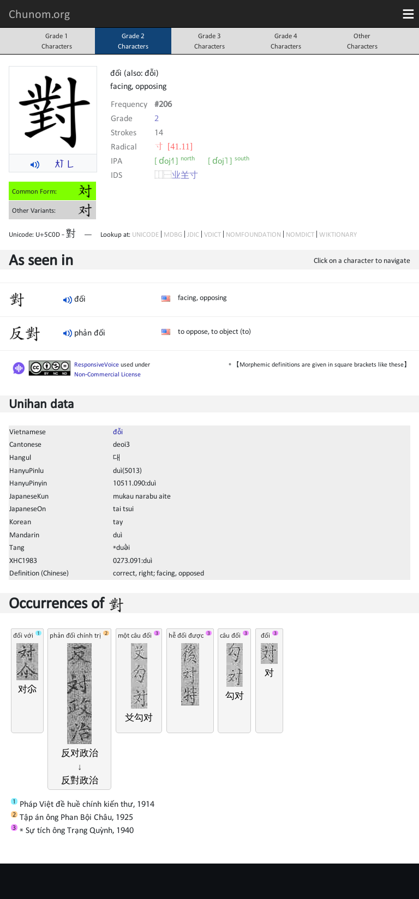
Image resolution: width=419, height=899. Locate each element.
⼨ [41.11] (173, 146)
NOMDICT (300, 234)
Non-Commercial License (107, 374)
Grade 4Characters (286, 41)
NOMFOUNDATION (253, 234)
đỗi (118, 431)
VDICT (212, 234)
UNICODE (145, 234)
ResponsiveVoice (96, 364)
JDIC (193, 234)
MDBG (173, 234)
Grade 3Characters (209, 41)
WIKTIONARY (338, 234)
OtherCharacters (362, 41)
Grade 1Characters (56, 41)
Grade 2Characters (133, 41)
